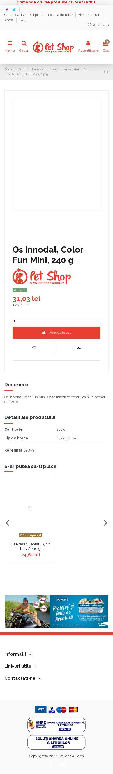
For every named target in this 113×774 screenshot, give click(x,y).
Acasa (9, 20)
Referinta (13, 450)
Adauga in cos (56, 333)
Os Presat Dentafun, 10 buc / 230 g (30, 546)
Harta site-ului (90, 15)
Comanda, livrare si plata (23, 15)
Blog (22, 20)
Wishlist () (98, 25)
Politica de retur (61, 15)
